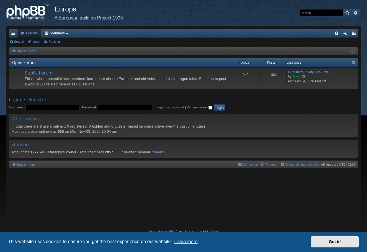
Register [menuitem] (355, 34)
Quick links (14, 34)
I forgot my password (169, 107)
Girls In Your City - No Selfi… (309, 72)
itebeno (158, 152)
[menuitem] (336, 33)
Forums (32, 33)
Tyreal (297, 76)
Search (19, 41)
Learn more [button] (186, 241)
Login (36, 41)
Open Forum (24, 62)
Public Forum (39, 73)
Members (57, 33)
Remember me (199, 107)
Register (54, 41)
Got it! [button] (335, 241)
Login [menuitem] (346, 34)
